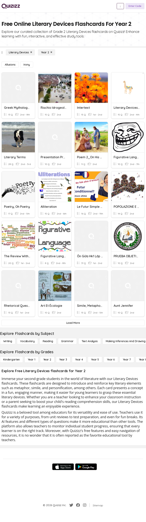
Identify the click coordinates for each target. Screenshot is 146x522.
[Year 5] (95, 359)
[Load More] (73, 323)
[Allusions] (10, 65)
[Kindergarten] (11, 359)
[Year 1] (31, 359)
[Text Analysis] (89, 341)
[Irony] (26, 65)
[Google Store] (86, 467)
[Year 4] (79, 359)
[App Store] (63, 467)
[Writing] (7, 341)
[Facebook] (78, 505)
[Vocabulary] (27, 341)
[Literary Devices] (20, 52)
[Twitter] (71, 505)
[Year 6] (111, 359)
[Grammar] (67, 341)
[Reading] (47, 341)
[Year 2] (46, 52)
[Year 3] (63, 359)
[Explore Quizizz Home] (11, 6)
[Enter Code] (134, 6)
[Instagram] (84, 505)
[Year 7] (127, 359)
